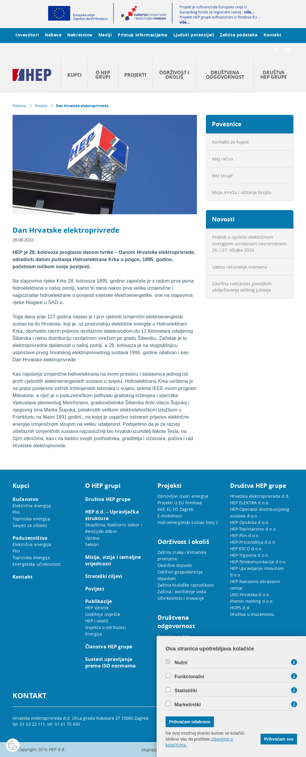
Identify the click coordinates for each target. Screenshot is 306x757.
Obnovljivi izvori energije (182, 496)
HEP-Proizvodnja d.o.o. (253, 542)
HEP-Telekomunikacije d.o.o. (258, 562)
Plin (16, 512)
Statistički (186, 690)
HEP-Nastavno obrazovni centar (255, 585)
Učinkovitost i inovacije (180, 598)
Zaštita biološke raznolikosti (185, 585)
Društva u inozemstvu (252, 614)
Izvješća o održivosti (105, 627)
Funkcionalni (189, 676)
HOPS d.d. (240, 607)
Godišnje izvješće (102, 614)
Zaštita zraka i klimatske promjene (181, 555)
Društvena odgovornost (225, 74)
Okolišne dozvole (174, 565)
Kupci (74, 75)
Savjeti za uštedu (30, 525)
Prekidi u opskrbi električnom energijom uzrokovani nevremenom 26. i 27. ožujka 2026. (249, 243)
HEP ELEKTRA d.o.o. (250, 502)
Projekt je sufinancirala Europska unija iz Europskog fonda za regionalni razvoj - (217, 9)
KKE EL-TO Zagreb (175, 509)
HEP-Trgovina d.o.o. (249, 555)
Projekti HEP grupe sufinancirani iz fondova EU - (219, 20)
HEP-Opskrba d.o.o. (250, 522)
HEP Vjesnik (97, 607)
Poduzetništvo (30, 538)
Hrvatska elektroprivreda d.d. (260, 496)
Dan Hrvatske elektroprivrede (82, 105)
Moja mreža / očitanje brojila (242, 192)
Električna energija (32, 505)
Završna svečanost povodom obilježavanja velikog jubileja (242, 286)
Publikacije (98, 601)
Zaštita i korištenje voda (181, 591)
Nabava (53, 35)
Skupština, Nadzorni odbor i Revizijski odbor (113, 528)
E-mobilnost (169, 516)
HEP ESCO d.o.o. (246, 548)
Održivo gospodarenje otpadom (180, 575)
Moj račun (222, 159)
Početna (19, 105)
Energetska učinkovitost (37, 564)
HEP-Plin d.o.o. (245, 535)
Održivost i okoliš (174, 74)
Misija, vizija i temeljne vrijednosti (113, 560)
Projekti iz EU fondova (179, 502)
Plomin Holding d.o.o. (252, 601)
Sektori (92, 544)
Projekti (135, 75)
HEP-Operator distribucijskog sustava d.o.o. (259, 512)
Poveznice (226, 124)
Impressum (152, 750)
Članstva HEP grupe (108, 646)
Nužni (181, 662)
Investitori (27, 35)
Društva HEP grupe (273, 74)
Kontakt (272, 35)
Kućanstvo (25, 499)
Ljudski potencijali (193, 35)
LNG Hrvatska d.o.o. (250, 594)
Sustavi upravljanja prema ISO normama (110, 662)
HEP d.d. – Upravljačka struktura (112, 515)
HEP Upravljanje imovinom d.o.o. (257, 571)
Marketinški (188, 704)
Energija (93, 634)
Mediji (105, 35)
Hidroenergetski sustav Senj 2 (187, 522)
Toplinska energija (31, 519)
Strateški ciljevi (104, 576)
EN (287, 50)
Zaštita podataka (239, 35)
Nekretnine (79, 35)
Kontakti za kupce (230, 142)
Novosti (41, 105)
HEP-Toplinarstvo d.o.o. (253, 529)
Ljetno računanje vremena (239, 267)
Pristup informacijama (142, 35)
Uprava (92, 538)
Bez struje (222, 175)
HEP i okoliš (96, 621)
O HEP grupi (102, 74)
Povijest (94, 588)
